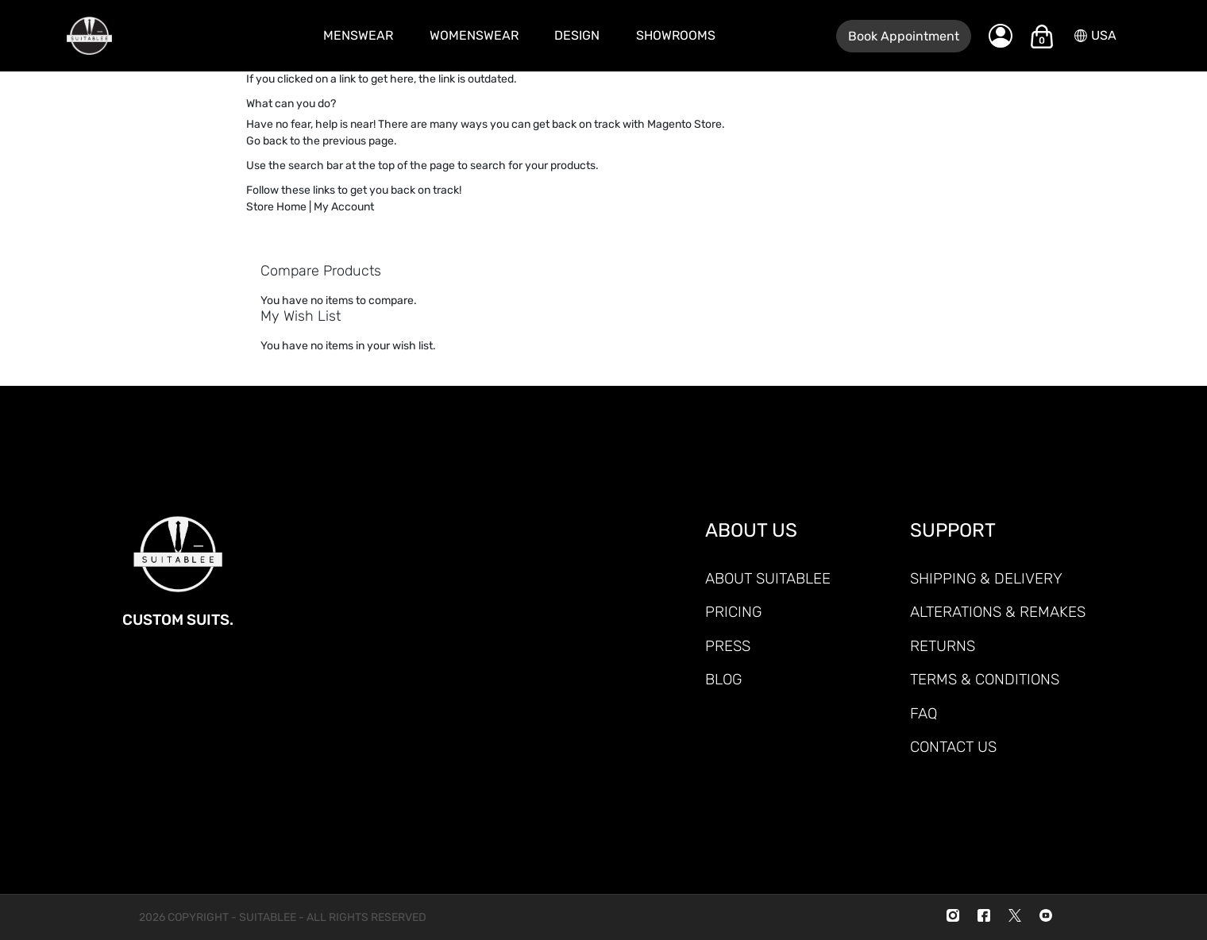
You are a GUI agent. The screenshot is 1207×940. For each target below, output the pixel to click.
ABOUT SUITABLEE (768, 578)
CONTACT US (953, 747)
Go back (266, 141)
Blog (723, 679)
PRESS (727, 646)
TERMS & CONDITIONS (984, 679)
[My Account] (1000, 35)
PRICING (733, 612)
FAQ (923, 713)
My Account (344, 207)
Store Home (276, 207)
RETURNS (942, 646)
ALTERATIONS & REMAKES (998, 612)
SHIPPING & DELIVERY (986, 578)
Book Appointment (903, 36)
